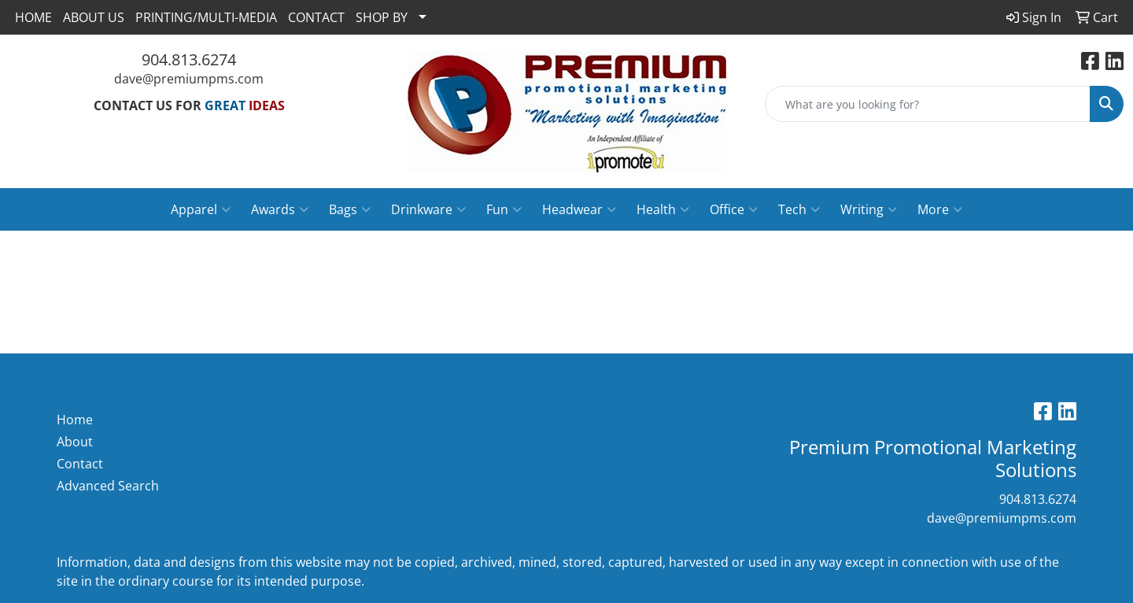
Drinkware (428, 209)
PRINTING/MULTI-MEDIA (206, 17)
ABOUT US (93, 17)
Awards (279, 209)
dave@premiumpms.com (189, 78)
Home (75, 419)
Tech (799, 209)
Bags (350, 209)
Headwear (579, 209)
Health (663, 209)
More (939, 209)
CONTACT (316, 17)
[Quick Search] (928, 104)
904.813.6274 (189, 59)
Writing (868, 209)
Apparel (201, 209)
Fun (504, 209)
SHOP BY (382, 17)
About (75, 441)
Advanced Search (108, 485)
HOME (33, 17)
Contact (80, 463)
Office (734, 209)
